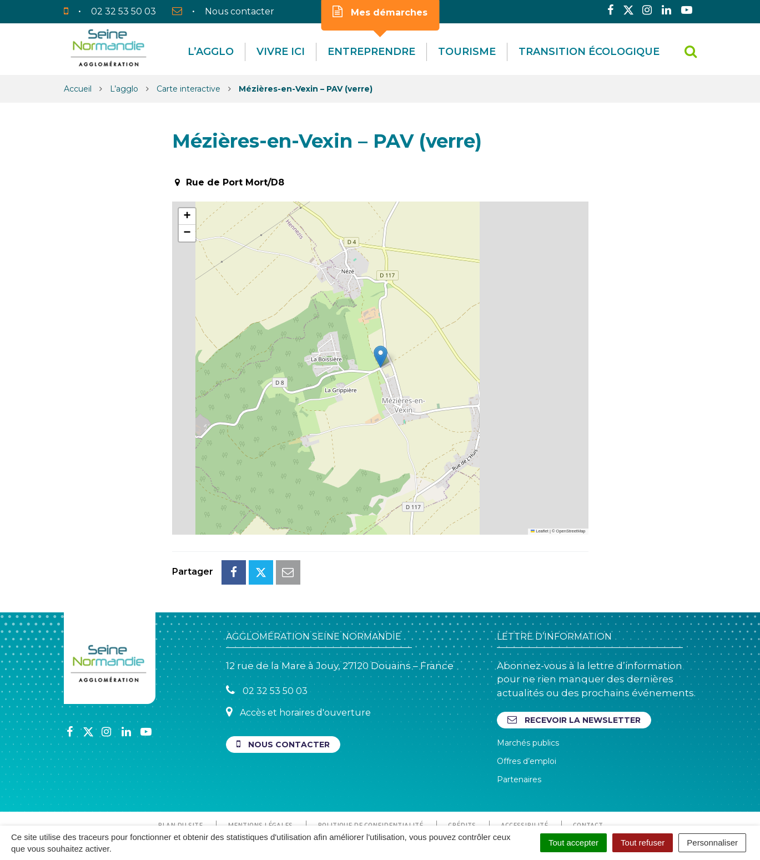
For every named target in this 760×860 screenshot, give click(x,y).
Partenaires (519, 730)
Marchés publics (528, 693)
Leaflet (539, 531)
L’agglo (211, 52)
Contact (588, 775)
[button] (380, 356)
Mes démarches (380, 12)
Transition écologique (589, 52)
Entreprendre (371, 52)
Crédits (462, 775)
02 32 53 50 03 (267, 641)
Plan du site (180, 775)
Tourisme (467, 52)
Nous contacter (283, 695)
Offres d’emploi (526, 712)
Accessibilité (524, 775)
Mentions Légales (260, 775)
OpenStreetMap (571, 531)
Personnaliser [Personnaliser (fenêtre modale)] (712, 842)
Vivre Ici (280, 52)
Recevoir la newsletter (574, 670)
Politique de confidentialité (370, 775)
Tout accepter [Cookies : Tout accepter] (573, 842)
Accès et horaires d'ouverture (298, 662)
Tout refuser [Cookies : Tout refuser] (643, 842)
